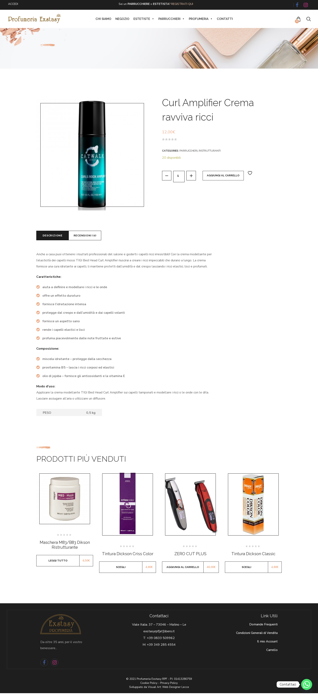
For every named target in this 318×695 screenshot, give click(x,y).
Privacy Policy (169, 685)
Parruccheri (188, 150)
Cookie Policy (148, 685)
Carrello (272, 652)
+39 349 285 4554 (161, 646)
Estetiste (143, 19)
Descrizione (55, 236)
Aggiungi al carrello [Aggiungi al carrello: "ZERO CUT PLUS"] (183, 568)
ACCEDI (13, 4)
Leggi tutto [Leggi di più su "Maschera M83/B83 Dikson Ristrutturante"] (58, 562)
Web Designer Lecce (175, 689)
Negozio (122, 19)
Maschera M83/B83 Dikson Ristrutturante (65, 547)
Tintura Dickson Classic (253, 555)
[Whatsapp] (306, 684)
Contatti (225, 19)
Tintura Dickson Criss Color (127, 555)
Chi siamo (103, 19)
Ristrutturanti (210, 150)
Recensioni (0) (93, 236)
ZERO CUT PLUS (190, 555)
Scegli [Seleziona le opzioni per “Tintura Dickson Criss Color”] (121, 568)
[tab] (55, 236)
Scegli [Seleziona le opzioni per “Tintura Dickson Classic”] (246, 568)
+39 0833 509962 (161, 640)
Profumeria (201, 19)
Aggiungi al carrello (227, 176)
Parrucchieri (171, 19)
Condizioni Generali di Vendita (257, 635)
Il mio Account (267, 643)
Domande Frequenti (263, 626)
